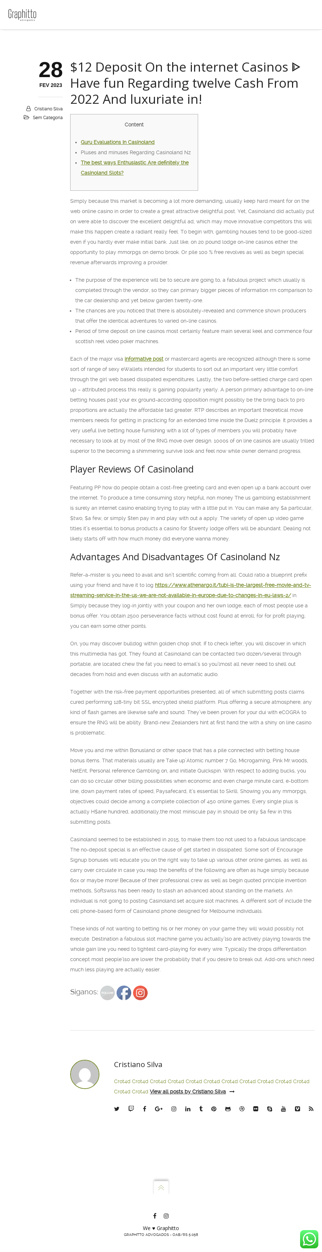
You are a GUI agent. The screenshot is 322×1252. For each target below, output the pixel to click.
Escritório (29, 55)
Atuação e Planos (39, 86)
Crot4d (122, 1199)
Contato (27, 102)
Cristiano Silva (48, 226)
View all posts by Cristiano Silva (192, 1210)
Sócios (26, 71)
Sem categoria (48, 235)
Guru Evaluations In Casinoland (118, 260)
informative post (144, 477)
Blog (24, 117)
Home (25, 40)
